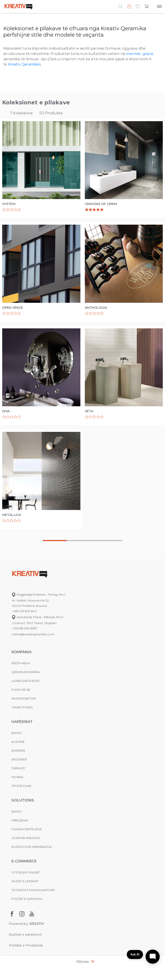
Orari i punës (22, 707)
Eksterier (19, 759)
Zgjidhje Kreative (25, 838)
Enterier (18, 750)
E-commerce (24, 861)
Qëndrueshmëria (25, 672)
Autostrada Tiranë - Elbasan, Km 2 (37, 617)
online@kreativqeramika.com (32, 634)
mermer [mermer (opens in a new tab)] (133, 54)
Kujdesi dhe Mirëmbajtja (31, 847)
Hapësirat (22, 722)
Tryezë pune (21, 786)
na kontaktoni (23, 698)
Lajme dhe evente (25, 681)
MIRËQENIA (19, 820)
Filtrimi (85, 962)
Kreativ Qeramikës (24, 64)
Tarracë (18, 768)
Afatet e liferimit (24, 881)
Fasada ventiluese (26, 829)
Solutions (22, 800)
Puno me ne (20, 689)
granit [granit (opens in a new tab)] (148, 54)
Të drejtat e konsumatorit (33, 890)
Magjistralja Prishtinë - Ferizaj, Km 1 (38, 594)
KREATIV (37, 924)
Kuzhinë (18, 741)
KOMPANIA (21, 652)
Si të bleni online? (25, 872)
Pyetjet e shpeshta (26, 899)
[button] (138, 7)
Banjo (16, 733)
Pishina (17, 777)
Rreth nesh (20, 663)
